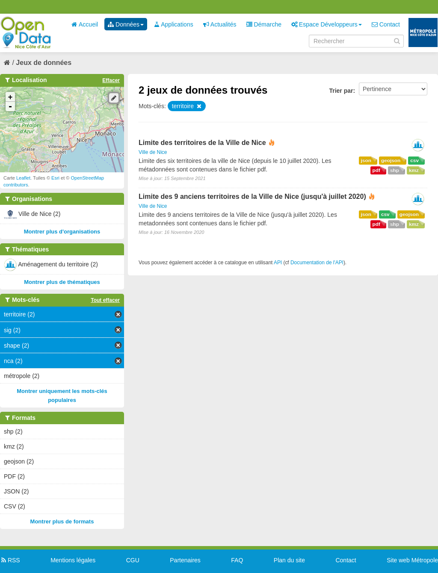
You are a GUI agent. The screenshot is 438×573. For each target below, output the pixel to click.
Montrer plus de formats (62, 521)
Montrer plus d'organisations (62, 231)
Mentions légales (72, 560)
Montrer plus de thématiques (62, 282)
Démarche (263, 24)
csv (414, 160)
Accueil (84, 24)
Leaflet (23, 177)
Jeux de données (43, 62)
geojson (390, 160)
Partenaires (185, 560)
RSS (10, 560)
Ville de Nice (153, 152)
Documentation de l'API (316, 263)
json (366, 160)
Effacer (111, 80)
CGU (132, 560)
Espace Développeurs (326, 24)
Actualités (220, 24)
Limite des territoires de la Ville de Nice (202, 142)
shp (394, 170)
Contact (386, 24)
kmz (414, 170)
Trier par (341, 90)
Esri (55, 177)
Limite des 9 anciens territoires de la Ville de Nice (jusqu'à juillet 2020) (252, 196)
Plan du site (289, 560)
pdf (376, 170)
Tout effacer (105, 300)
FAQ (237, 560)
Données (126, 24)
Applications (173, 24)
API (278, 263)
